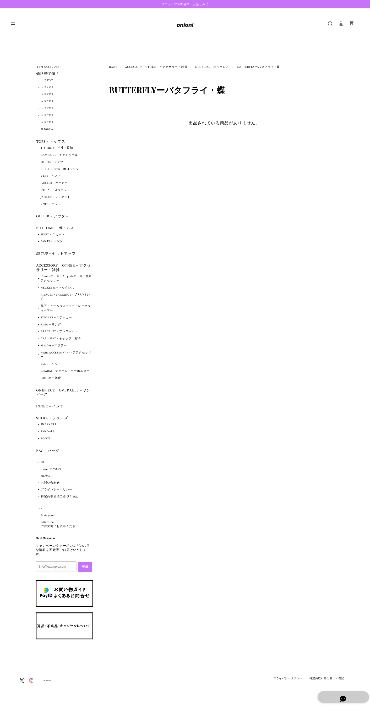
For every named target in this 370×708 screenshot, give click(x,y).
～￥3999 (47, 102)
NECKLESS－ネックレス (212, 67)
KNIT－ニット (51, 205)
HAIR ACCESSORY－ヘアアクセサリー (66, 358)
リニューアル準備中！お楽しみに (184, 4)
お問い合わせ (50, 488)
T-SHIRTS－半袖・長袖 (57, 149)
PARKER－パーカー (54, 184)
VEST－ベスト (51, 177)
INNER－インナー (51, 410)
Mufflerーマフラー (54, 349)
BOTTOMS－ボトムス (55, 230)
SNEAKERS (48, 430)
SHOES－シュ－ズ (52, 423)
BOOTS (46, 444)
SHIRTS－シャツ (52, 163)
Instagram (48, 521)
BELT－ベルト (51, 367)
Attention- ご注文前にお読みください (60, 530)
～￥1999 (47, 81)
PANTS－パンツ (52, 244)
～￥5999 (47, 116)
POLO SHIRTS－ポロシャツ (60, 170)
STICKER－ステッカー (56, 321)
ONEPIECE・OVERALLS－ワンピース (63, 396)
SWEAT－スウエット (55, 191)
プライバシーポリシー (56, 495)
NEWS (45, 482)
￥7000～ (47, 130)
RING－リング (51, 328)
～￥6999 (47, 123)
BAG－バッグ (47, 456)
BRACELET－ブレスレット (59, 335)
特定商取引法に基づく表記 (60, 502)
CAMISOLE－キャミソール (59, 156)
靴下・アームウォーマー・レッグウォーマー (66, 312)
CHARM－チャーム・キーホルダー (65, 374)
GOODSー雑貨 (51, 381)
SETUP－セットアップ (55, 256)
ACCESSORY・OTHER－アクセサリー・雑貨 (156, 67)
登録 (85, 572)
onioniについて (51, 475)
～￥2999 (47, 95)
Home (113, 67)
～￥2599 (47, 88)
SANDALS (48, 437)
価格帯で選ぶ (47, 74)
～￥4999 (47, 109)
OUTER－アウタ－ (52, 217)
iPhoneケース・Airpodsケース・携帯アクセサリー (66, 282)
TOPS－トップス (50, 142)
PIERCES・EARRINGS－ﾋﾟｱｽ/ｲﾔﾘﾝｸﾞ (65, 300)
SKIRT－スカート (53, 237)
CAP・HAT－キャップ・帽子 (61, 342)
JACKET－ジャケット (56, 198)
